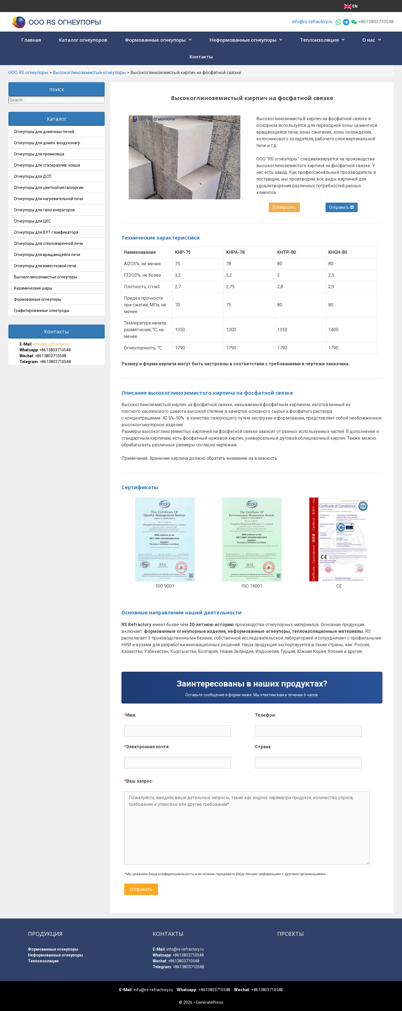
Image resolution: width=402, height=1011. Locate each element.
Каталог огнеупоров (83, 40)
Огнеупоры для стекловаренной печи (48, 243)
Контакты (201, 56)
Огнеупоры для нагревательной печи (48, 198)
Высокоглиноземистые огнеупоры (45, 277)
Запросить (284, 207)
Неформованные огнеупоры (247, 40)
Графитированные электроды (41, 310)
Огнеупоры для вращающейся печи (47, 254)
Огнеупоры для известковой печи (45, 266)
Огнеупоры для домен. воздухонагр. (47, 143)
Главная (31, 40)
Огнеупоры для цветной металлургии (48, 187)
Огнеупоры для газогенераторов (44, 210)
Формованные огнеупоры (160, 40)
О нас (373, 40)
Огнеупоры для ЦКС (32, 221)
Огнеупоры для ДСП (32, 176)
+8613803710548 (55, 350)
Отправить (341, 207)
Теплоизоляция (324, 40)
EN (351, 6)
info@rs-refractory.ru (312, 21)
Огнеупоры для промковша (39, 154)
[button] (191, 40)
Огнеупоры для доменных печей (44, 131)
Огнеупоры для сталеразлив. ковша (47, 165)
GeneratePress (209, 1002)
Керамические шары (33, 288)
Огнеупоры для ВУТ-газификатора (46, 232)
